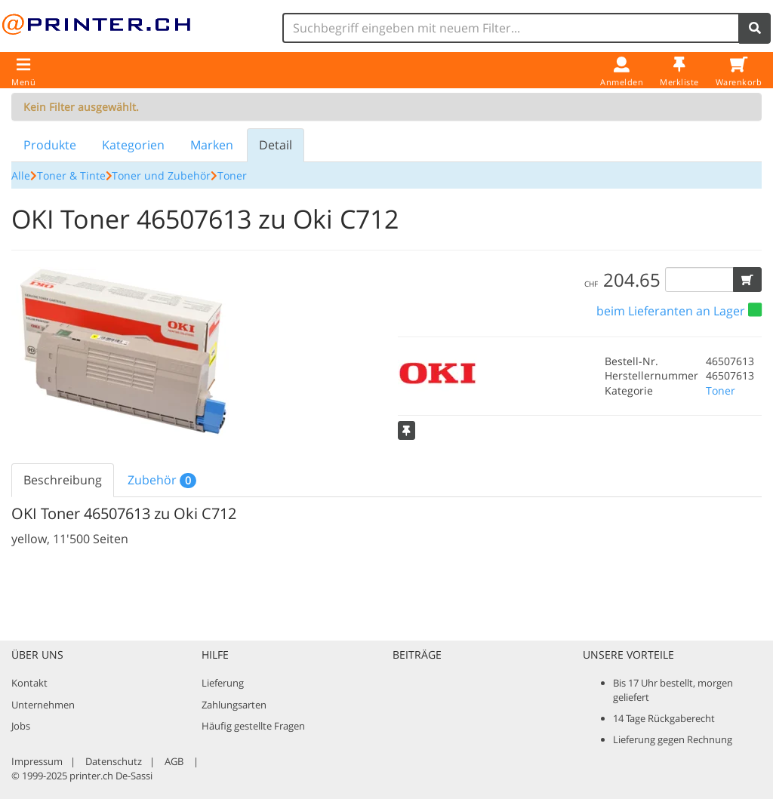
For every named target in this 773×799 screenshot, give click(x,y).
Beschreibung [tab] (62, 480)
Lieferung (223, 683)
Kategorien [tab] (133, 145)
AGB (174, 761)
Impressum (37, 761)
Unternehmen (43, 704)
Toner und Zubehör (161, 175)
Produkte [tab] (49, 145)
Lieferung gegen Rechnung (672, 739)
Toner (232, 175)
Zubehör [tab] (162, 480)
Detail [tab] (275, 145)
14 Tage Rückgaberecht (664, 718)
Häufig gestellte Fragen (253, 726)
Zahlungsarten (234, 704)
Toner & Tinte (71, 175)
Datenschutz (113, 761)
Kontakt (29, 683)
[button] (747, 279)
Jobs (20, 726)
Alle (20, 175)
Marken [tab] (211, 145)
